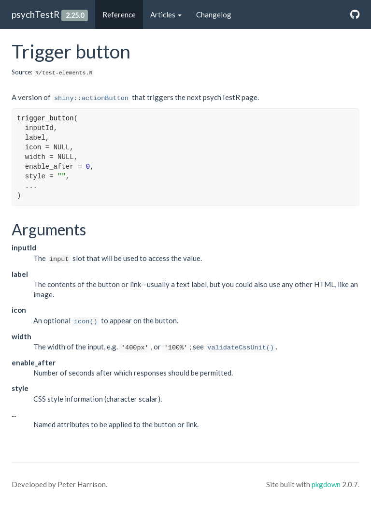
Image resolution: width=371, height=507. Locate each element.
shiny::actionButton (91, 98)
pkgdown (326, 484)
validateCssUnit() (240, 347)
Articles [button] (166, 14)
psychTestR (35, 14)
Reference (119, 14)
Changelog (213, 14)
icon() (86, 321)
